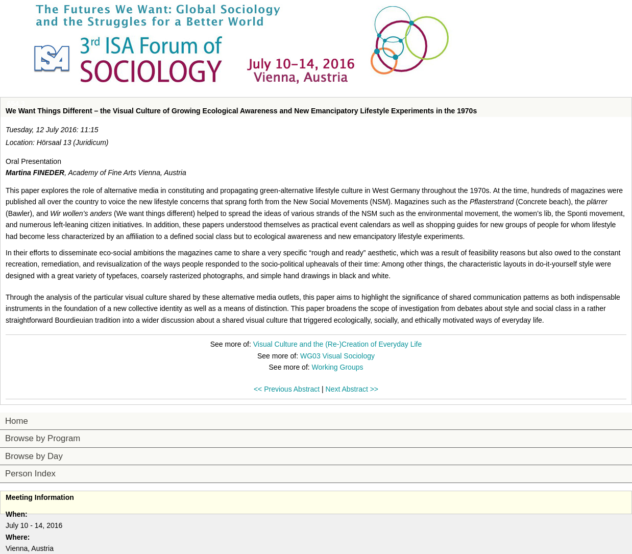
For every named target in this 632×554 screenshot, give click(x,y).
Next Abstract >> (352, 389)
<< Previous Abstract (287, 389)
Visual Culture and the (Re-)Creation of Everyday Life (337, 344)
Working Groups (337, 367)
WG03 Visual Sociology (337, 356)
